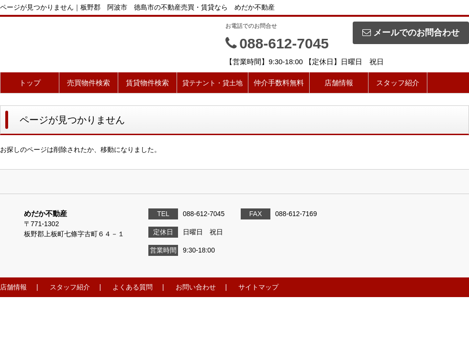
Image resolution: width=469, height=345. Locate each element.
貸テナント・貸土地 (212, 83)
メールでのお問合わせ (410, 32)
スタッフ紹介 (397, 83)
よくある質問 (132, 287)
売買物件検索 (88, 83)
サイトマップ (258, 287)
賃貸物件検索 (147, 83)
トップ (30, 83)
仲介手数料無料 (279, 83)
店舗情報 (338, 83)
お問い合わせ (196, 287)
